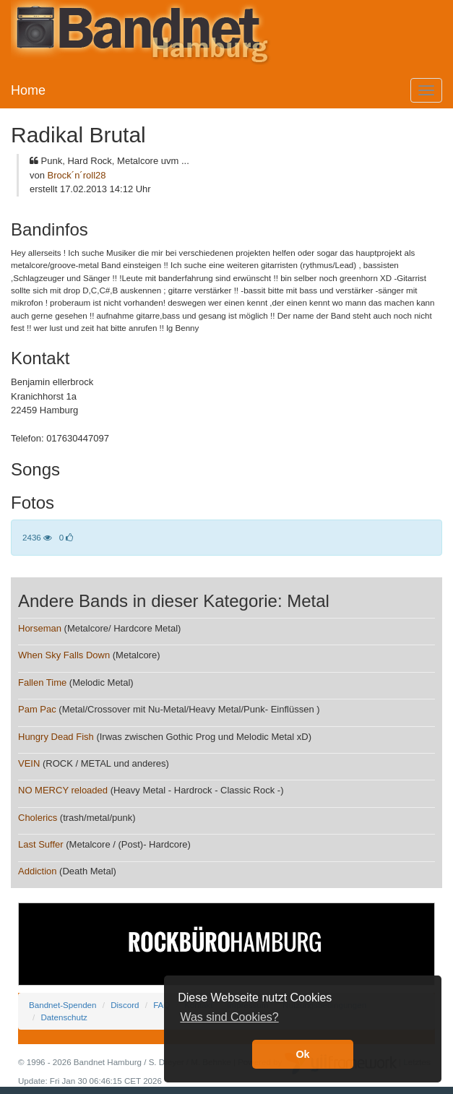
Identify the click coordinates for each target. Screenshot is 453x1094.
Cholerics (37, 817)
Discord (125, 1004)
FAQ (161, 1004)
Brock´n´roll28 (77, 175)
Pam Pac (37, 709)
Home (28, 90)
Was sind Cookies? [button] (229, 1017)
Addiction (37, 871)
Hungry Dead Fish (56, 736)
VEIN (29, 763)
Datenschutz (63, 1017)
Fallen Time (42, 682)
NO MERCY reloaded (63, 790)
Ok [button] (302, 1054)
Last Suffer (41, 844)
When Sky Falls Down (64, 655)
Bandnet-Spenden (62, 1004)
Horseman (39, 628)
